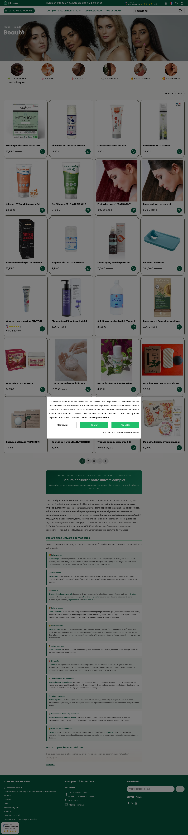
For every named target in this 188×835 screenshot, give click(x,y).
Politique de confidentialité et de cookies (121, 432)
